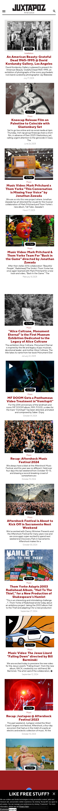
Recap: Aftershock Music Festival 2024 (28, 460)
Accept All (13, 809)
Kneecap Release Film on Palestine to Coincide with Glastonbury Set (30, 124)
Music (30, 116)
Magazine (30, 772)
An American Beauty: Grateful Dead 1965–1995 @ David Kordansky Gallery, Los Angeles (29, 60)
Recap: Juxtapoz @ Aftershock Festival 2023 (29, 718)
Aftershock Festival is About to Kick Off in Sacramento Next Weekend (30, 524)
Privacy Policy (24, 806)
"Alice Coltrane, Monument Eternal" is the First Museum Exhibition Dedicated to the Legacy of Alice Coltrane (29, 336)
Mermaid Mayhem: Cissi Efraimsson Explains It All (30, 777)
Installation (28, 53)
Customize (4, 809)
